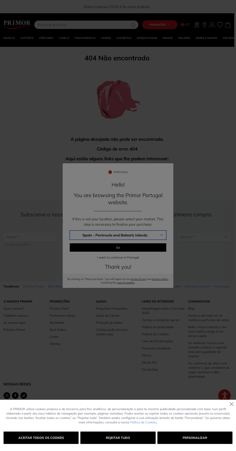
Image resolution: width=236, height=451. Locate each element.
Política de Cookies (143, 422)
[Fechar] (231, 404)
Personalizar (195, 438)
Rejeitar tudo (118, 438)
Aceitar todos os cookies (41, 438)
